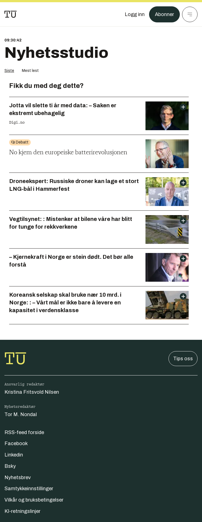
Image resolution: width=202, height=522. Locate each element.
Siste (9, 71)
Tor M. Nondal (20, 414)
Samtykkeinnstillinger (28, 488)
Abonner (164, 14)
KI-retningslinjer (22, 511)
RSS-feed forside (24, 432)
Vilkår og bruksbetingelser (33, 500)
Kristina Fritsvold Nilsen (31, 392)
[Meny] (190, 14)
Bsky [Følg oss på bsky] (10, 466)
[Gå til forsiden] (10, 14)
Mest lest (30, 71)
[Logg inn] (135, 14)
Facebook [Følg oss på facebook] (16, 443)
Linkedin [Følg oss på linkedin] (13, 455)
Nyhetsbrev (17, 477)
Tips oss (183, 358)
